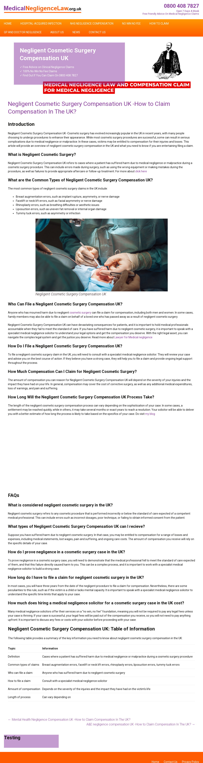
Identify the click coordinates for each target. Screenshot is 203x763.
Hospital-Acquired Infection (40, 23)
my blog (150, 413)
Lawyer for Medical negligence (133, 337)
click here (141, 171)
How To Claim (159, 23)
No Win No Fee (131, 23)
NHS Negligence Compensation (91, 23)
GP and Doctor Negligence (23, 32)
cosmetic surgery (80, 312)
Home (8, 23)
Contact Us (97, 32)
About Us (57, 32)
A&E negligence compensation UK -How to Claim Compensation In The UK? (140, 724)
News (76, 32)
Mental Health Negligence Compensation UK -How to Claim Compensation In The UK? (69, 719)
